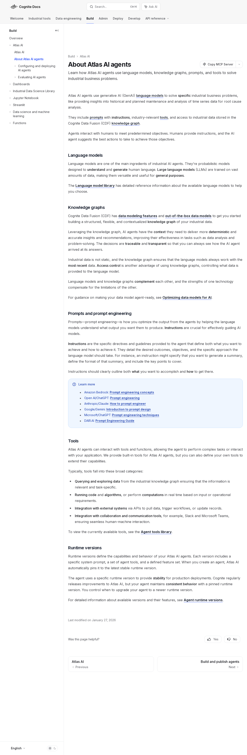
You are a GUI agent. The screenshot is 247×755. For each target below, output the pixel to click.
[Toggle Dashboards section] (19, 84)
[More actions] (239, 42)
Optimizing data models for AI (202, 281)
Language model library (111, 164)
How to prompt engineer (144, 393)
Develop (134, 20)
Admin (103, 20)
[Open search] (113, 7)
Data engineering (68, 20)
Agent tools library (172, 522)
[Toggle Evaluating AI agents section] (27, 77)
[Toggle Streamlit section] (16, 105)
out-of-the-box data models (204, 194)
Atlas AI (101, 34)
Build (90, 20)
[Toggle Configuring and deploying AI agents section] (32, 68)
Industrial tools (40, 20)
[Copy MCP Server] (218, 42)
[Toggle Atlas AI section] (15, 45)
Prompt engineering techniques (151, 405)
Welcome (17, 20)
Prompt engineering (141, 388)
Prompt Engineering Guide (130, 410)
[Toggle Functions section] (17, 123)
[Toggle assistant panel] (151, 7)
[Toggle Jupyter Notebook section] (23, 98)
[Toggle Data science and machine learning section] (32, 114)
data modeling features (153, 194)
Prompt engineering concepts (148, 382)
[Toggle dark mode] (52, 748)
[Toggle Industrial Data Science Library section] (31, 91)
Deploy (118, 20)
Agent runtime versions (219, 590)
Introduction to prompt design (144, 399)
